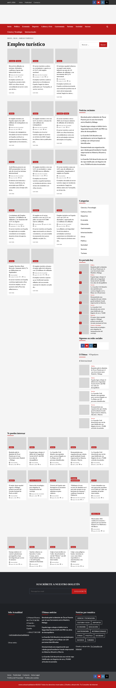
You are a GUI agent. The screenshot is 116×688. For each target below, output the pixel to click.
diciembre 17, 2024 (39, 175)
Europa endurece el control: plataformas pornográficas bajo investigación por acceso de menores (16, 556)
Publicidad (28, 2)
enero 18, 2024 (61, 226)
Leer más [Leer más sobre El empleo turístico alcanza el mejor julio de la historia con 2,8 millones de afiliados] (35, 290)
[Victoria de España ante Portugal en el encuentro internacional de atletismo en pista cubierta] (58, 476)
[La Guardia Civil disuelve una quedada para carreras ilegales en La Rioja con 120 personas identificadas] (84, 289)
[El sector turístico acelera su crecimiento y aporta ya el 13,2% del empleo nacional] (42, 56)
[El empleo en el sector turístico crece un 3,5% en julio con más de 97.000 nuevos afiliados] (42, 205)
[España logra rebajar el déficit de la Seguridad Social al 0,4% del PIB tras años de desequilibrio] (84, 279)
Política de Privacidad (15, 678)
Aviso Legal (35, 675)
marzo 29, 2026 (34, 566)
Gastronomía (59, 26)
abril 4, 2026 (13, 464)
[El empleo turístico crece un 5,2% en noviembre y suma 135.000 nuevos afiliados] (42, 157)
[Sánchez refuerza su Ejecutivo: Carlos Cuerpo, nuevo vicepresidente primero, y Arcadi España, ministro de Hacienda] (37, 543)
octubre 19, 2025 (62, 81)
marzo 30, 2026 (55, 497)
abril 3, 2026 (75, 464)
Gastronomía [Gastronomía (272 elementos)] (83, 631)
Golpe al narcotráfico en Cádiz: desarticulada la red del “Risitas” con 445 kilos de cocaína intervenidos (58, 556)
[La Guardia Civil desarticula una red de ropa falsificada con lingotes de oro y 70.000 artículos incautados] (84, 309)
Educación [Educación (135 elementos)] (93, 627)
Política (17, 26)
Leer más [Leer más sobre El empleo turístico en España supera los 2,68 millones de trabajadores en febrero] (11, 145)
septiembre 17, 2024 (15, 226)
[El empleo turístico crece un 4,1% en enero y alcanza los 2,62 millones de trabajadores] (42, 108)
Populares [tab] (94, 355)
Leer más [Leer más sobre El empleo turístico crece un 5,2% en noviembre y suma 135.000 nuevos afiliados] (35, 191)
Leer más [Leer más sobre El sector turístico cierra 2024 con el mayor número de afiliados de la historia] (59, 143)
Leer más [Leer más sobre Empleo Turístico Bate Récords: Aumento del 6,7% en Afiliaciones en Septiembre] (11, 293)
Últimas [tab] (84, 355)
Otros (83, 237)
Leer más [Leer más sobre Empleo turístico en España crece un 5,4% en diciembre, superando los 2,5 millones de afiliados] (59, 244)
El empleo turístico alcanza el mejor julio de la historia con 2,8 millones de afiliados (42, 268)
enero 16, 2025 (14, 178)
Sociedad (79, 26)
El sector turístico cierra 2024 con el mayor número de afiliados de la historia (66, 121)
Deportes (35, 26)
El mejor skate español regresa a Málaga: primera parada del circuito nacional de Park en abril (98, 321)
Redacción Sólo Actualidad (17, 75)
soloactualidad (61, 79)
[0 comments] (20, 277)
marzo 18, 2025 (14, 129)
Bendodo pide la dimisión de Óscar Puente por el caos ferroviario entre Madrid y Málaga (93, 119)
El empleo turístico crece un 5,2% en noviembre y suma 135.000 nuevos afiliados (42, 169)
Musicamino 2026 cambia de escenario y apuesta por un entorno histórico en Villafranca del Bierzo (98, 522)
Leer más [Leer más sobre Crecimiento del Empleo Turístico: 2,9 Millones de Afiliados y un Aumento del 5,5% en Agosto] (11, 242)
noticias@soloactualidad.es (19, 635)
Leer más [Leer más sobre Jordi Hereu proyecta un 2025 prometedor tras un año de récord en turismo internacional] (11, 193)
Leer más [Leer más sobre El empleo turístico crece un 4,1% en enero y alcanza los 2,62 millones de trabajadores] (35, 145)
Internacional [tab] (86, 361)
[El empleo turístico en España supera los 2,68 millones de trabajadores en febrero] (18, 108)
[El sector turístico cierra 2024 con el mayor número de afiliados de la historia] (66, 108)
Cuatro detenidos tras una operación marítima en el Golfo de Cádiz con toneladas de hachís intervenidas (99, 489)
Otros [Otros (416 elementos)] (79, 636)
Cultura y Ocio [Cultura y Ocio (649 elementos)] (83, 622)
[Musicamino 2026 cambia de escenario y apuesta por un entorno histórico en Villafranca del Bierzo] (99, 510)
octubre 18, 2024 (62, 178)
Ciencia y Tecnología (14, 32)
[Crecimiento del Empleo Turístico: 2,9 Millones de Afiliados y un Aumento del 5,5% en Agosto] (18, 205)
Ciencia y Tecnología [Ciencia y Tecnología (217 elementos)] (86, 618)
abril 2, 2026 (96, 464)
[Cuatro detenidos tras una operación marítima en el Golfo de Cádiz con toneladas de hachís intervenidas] (99, 476)
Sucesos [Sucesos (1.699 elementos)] (80, 640)
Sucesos (87, 26)
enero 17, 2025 (61, 127)
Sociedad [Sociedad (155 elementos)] (99, 636)
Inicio (21, 2)
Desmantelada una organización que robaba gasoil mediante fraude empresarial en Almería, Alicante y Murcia (94, 151)
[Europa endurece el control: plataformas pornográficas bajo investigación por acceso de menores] (16, 543)
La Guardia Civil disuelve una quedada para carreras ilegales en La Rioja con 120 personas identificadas (93, 139)
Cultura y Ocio (46, 26)
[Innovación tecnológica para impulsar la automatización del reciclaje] (84, 329)
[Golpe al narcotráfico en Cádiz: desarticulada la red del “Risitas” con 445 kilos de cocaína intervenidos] (58, 543)
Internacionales (30, 32)
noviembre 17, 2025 (39, 77)
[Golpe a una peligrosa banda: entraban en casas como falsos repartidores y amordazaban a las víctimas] (78, 543)
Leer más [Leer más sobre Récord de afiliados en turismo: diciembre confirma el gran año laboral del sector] (11, 93)
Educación (84, 224)
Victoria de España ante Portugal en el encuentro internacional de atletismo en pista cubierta (58, 489)
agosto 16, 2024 (47, 224)
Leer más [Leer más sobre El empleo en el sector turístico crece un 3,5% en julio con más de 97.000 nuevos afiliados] (35, 242)
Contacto (37, 2)
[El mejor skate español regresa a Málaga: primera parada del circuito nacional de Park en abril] (84, 319)
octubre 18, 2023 (14, 277)
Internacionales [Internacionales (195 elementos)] (99, 631)
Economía (25, 26)
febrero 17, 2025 (38, 129)
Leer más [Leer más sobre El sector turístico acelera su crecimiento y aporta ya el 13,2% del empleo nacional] (35, 93)
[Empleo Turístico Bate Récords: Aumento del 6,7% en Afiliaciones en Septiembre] (18, 256)
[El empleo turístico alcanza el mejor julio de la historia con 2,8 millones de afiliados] (42, 256)
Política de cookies (32, 678)
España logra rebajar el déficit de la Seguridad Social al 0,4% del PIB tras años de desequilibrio (94, 128)
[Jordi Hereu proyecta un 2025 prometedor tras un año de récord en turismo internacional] (18, 157)
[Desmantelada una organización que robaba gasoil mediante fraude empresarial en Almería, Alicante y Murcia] (84, 299)
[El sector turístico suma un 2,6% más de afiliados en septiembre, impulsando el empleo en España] (66, 157)
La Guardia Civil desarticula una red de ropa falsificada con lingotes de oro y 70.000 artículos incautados (94, 161)
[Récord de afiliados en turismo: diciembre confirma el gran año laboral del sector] (18, 56)
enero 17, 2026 (14, 77)
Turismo (70, 26)
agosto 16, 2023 (38, 275)
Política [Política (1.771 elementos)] (89, 636)
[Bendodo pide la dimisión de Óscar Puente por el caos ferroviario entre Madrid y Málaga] (84, 269)
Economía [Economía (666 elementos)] (81, 627)
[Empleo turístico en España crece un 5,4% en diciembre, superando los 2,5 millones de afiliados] (66, 205)
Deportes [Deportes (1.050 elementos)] (97, 622)
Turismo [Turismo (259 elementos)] (90, 640)
